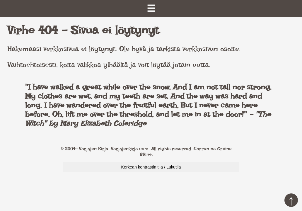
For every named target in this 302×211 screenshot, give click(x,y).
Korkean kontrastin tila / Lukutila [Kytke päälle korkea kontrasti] (151, 167)
